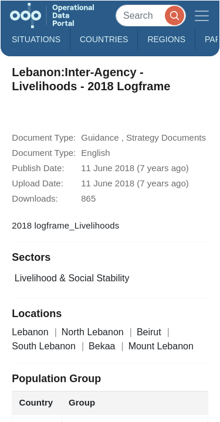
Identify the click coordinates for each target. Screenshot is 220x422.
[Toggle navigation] (202, 15)
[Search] (151, 15)
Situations (36, 39)
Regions (166, 39)
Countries (104, 39)
